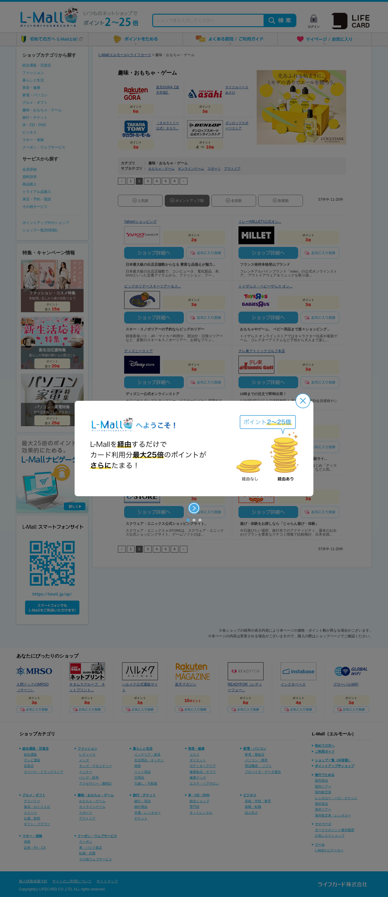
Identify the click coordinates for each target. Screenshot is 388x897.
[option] (194, 448)
